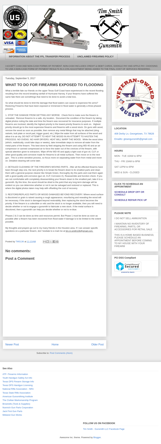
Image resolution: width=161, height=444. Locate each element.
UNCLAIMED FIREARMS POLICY (95, 56)
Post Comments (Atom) (61, 353)
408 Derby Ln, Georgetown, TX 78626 (134, 133)
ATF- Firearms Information (15, 374)
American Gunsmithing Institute (18, 396)
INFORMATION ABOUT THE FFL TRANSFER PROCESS (39, 56)
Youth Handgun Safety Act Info (17, 378)
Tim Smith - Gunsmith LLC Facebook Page (103, 429)
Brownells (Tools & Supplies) (16, 404)
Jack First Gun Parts (12, 411)
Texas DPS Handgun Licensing (18, 385)
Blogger (97, 437)
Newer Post (12, 344)
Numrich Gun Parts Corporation (18, 407)
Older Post (97, 344)
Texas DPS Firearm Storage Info (18, 381)
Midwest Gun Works (12, 415)
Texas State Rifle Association (17, 393)
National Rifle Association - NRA (18, 389)
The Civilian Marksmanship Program (20, 400)
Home (55, 344)
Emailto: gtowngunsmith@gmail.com (133, 139)
